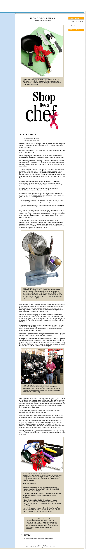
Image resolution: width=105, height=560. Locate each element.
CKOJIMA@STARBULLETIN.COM (41, 78)
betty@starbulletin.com (32, 140)
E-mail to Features (76, 26)
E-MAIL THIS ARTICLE (76, 21)
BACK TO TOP (42, 545)
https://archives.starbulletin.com (49, 547)
